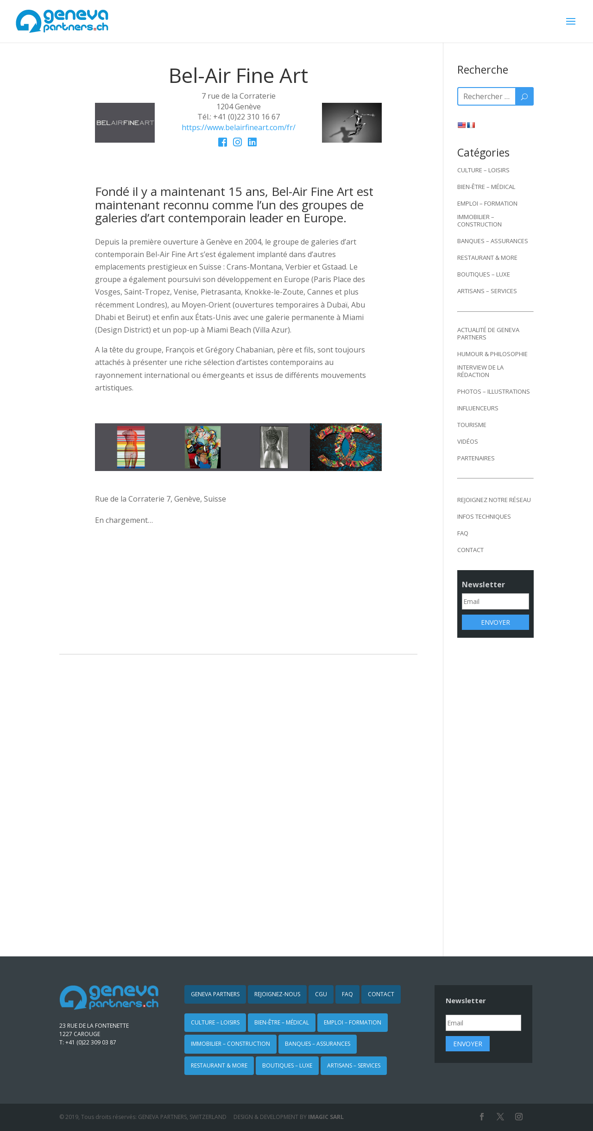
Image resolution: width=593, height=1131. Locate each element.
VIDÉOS (467, 441)
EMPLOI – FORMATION (487, 203)
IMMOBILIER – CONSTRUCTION (479, 220)
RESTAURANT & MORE (487, 257)
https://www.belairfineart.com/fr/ (239, 127)
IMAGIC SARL (326, 1117)
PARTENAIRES (476, 458)
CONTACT (470, 549)
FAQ (462, 533)
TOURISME (471, 424)
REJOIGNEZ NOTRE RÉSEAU (494, 499)
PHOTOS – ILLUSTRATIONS (493, 391)
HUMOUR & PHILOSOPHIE (492, 354)
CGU (321, 994)
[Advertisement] (495, 791)
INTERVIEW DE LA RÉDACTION (480, 371)
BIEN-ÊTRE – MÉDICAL (486, 186)
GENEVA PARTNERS (215, 994)
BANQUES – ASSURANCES (492, 241)
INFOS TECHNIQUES (484, 516)
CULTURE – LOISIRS (483, 170)
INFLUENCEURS (477, 408)
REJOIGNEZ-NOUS (277, 994)
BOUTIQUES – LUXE (483, 274)
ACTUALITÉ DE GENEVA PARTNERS (488, 333)
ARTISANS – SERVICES (487, 291)
